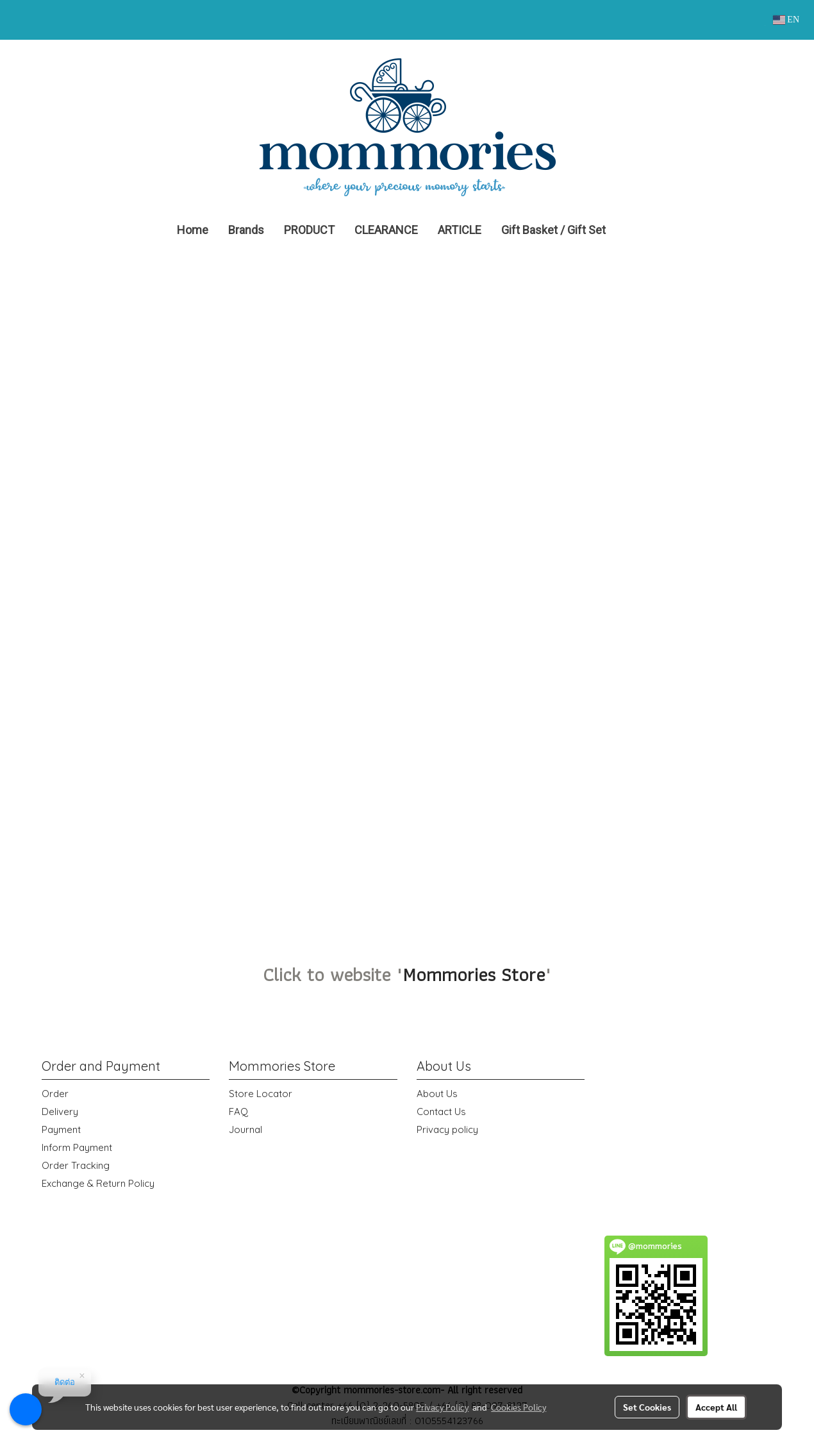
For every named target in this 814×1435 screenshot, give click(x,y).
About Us (437, 1093)
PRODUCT (309, 230)
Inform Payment (77, 1147)
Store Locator (260, 1093)
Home (192, 230)
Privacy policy (447, 1129)
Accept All (716, 1407)
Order (55, 1093)
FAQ (238, 1111)
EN (786, 19)
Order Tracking (76, 1165)
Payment (61, 1129)
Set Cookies (647, 1407)
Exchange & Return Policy (98, 1183)
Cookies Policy (518, 1407)
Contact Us (441, 1111)
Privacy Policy (442, 1407)
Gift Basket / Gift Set (553, 230)
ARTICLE (459, 230)
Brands (246, 230)
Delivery (60, 1111)
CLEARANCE (386, 230)
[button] (634, 230)
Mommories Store (474, 974)
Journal (245, 1129)
